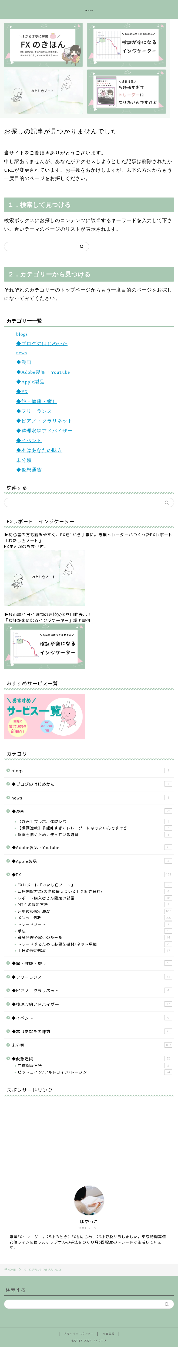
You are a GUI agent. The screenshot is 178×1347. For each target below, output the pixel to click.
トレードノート (95, 924)
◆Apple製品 (30, 382)
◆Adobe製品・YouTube (43, 372)
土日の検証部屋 (95, 950)
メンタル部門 (95, 917)
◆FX (22, 391)
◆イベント (29, 440)
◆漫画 (24, 362)
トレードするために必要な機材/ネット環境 (95, 944)
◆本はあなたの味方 (39, 450)
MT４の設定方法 (95, 904)
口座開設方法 (95, 1065)
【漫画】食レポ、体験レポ (95, 821)
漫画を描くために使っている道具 (95, 834)
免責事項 (109, 1334)
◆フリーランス (34, 411)
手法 (95, 931)
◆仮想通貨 (29, 470)
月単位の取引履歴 (95, 911)
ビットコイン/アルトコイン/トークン (95, 1072)
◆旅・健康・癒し (36, 401)
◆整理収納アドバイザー (44, 431)
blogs (22, 334)
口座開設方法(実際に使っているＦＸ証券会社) (95, 891)
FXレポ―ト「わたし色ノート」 (95, 885)
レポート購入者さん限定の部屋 (95, 898)
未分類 (24, 460)
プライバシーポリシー (78, 1334)
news (21, 352)
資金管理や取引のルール (95, 937)
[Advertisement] (44, 1134)
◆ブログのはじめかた (42, 343)
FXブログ (89, 10)
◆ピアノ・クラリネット (44, 421)
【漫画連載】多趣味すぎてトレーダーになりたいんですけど (95, 828)
